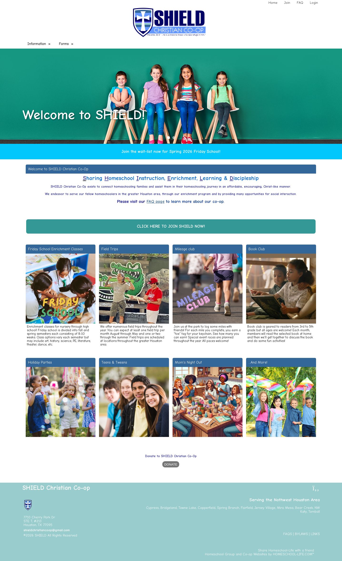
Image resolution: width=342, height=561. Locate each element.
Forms (66, 44)
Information (39, 44)
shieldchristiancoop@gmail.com (47, 530)
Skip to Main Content (98, 535)
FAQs (287, 534)
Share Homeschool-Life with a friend (286, 550)
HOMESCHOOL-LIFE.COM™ (293, 554)
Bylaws (301, 534)
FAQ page (155, 201)
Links (315, 534)
